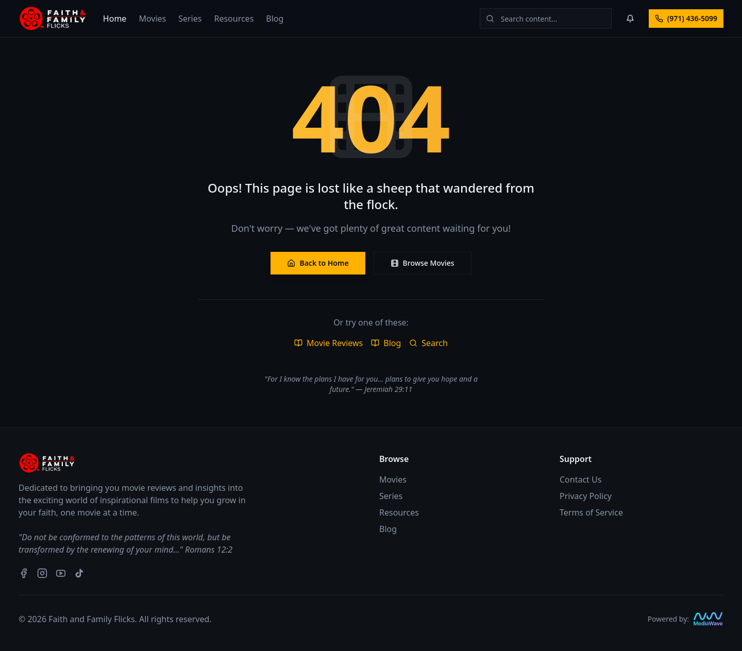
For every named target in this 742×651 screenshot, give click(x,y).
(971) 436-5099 (686, 18)
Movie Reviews (328, 343)
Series (189, 18)
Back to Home (317, 263)
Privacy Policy (586, 496)
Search (428, 343)
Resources (234, 18)
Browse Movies (422, 263)
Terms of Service (591, 512)
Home (115, 18)
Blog (274, 18)
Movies (152, 18)
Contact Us (580, 479)
